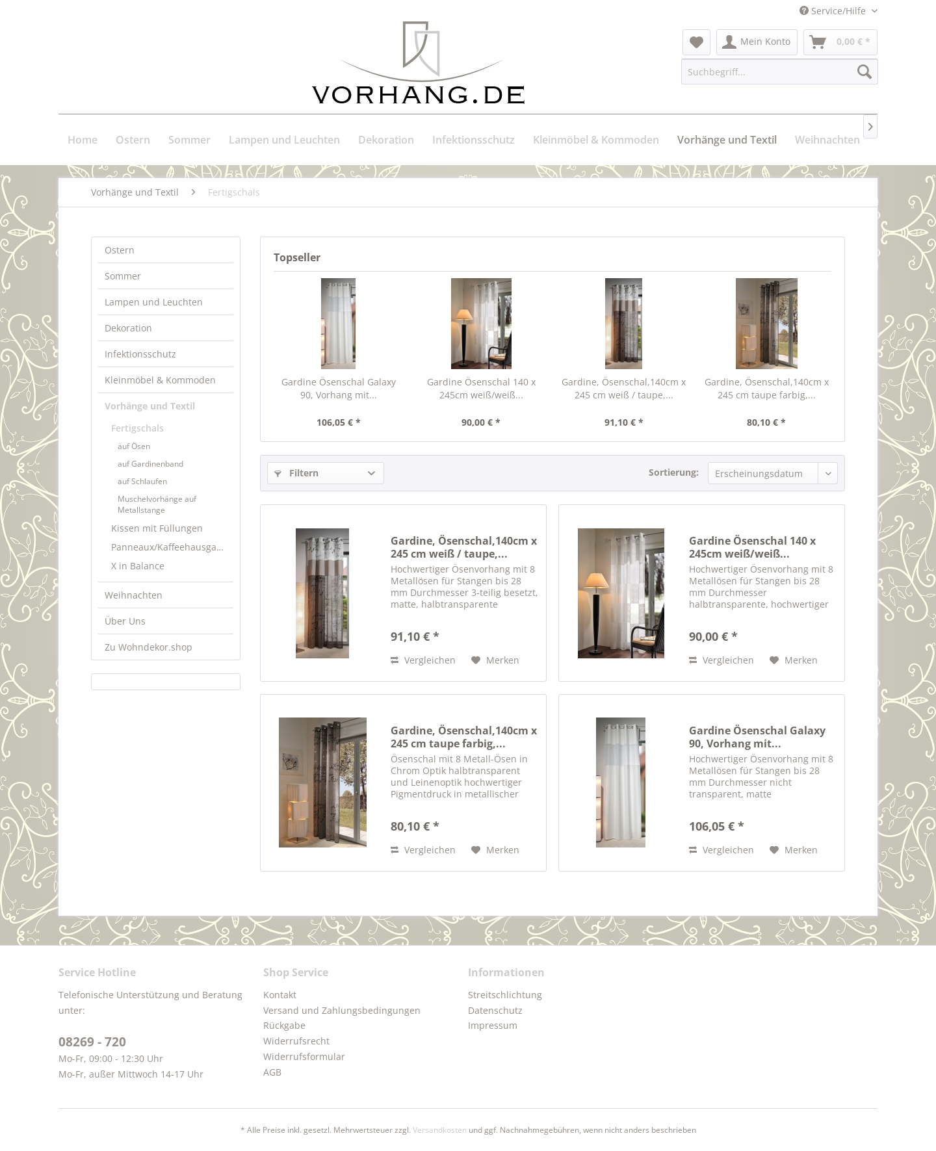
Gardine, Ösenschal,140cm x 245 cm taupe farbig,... (767, 388)
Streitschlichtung (505, 995)
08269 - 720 (92, 1041)
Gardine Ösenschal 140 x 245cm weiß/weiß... (481, 388)
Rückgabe (284, 1025)
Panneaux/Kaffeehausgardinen (172, 547)
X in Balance (137, 566)
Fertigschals (137, 428)
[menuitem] (696, 42)
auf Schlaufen (142, 481)
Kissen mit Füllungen (157, 528)
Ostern (120, 250)
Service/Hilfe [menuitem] (834, 11)
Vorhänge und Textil (150, 406)
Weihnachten (133, 595)
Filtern (296, 473)
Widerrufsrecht (296, 1041)
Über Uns (125, 621)
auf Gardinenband (150, 463)
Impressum (492, 1025)
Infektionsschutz (140, 354)
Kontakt (279, 995)
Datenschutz (495, 1010)
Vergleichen (423, 660)
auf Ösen (134, 446)
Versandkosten (440, 1129)
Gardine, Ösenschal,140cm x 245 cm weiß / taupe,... (624, 388)
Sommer (123, 276)
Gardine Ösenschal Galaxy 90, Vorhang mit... (338, 388)
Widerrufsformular (304, 1056)
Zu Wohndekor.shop (148, 647)
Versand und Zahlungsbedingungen (342, 1010)
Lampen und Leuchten (154, 302)
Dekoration (128, 328)
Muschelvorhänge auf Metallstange (157, 504)
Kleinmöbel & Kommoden (160, 380)
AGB (272, 1072)
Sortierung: (674, 472)
